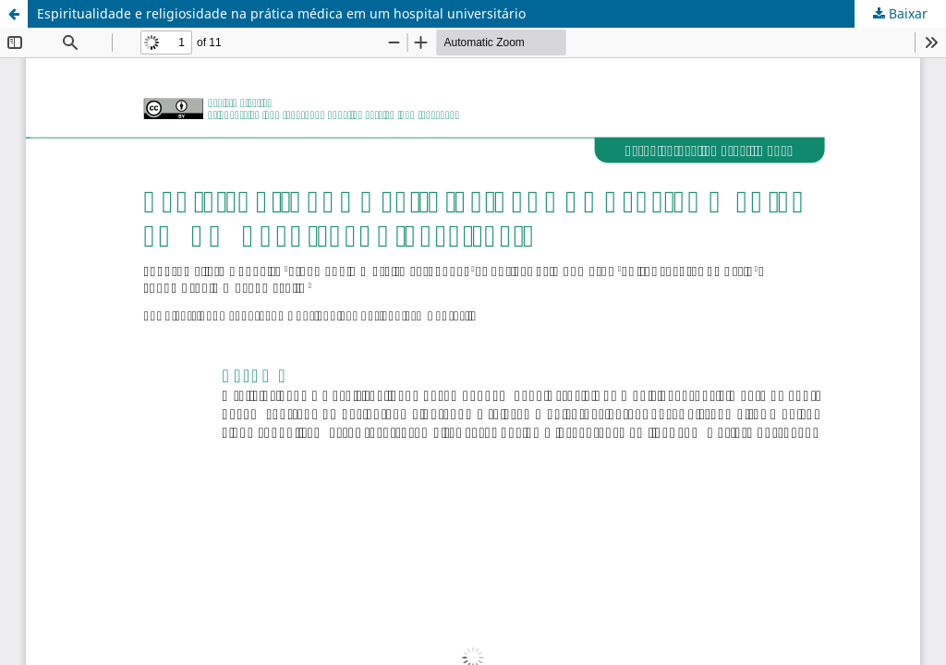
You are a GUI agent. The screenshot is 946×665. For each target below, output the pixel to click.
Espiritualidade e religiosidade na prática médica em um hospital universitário (281, 13)
